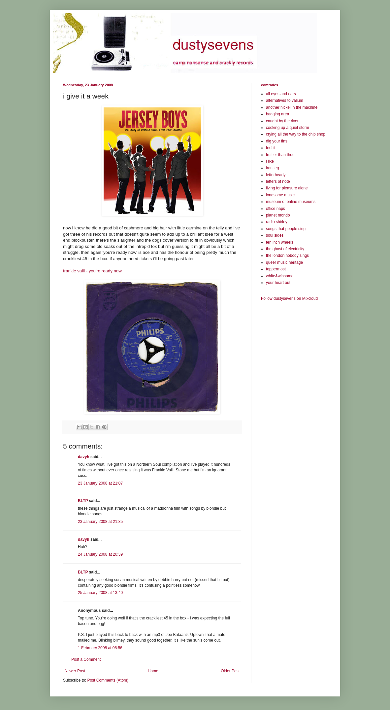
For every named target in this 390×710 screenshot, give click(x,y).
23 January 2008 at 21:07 (100, 483)
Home (153, 671)
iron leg (272, 168)
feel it (271, 147)
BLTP (83, 500)
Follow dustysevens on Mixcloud (289, 298)
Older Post (230, 671)
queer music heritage (284, 262)
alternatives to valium (284, 100)
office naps (275, 208)
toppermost (276, 269)
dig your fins (276, 141)
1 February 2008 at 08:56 (100, 648)
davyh (83, 456)
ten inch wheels (279, 242)
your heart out (278, 282)
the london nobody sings (287, 255)
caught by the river (282, 121)
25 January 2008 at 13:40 (100, 592)
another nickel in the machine (291, 107)
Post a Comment (86, 659)
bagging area (277, 114)
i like (270, 161)
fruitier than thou (280, 154)
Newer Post (75, 671)
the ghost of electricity (285, 249)
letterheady (275, 175)
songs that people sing (286, 228)
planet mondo (278, 215)
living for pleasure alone (287, 188)
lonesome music (280, 195)
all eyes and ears (281, 94)
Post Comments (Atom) (107, 680)
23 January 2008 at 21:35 (100, 521)
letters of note (278, 181)
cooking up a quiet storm (287, 127)
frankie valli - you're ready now (92, 270)
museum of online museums (290, 201)
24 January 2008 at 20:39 (100, 554)
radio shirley (276, 221)
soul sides (274, 235)
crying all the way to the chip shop (295, 134)
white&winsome (279, 276)
